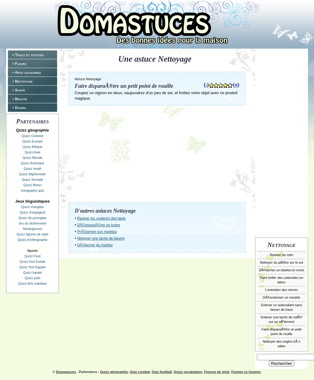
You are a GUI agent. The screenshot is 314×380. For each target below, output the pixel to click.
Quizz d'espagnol (32, 212)
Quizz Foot (32, 256)
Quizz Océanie (32, 136)
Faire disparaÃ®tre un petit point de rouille (281, 331)
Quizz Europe (32, 141)
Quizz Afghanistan (32, 174)
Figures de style (217, 372)
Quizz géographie (114, 372)
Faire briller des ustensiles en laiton (281, 280)
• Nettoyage (22, 81)
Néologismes (32, 229)
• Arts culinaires (26, 72)
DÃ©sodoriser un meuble (281, 297)
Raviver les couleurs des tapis (101, 218)
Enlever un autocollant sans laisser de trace (281, 307)
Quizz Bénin (32, 185)
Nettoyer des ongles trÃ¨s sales (281, 344)
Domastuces (66, 372)
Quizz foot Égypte (32, 267)
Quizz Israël (32, 168)
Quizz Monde (33, 157)
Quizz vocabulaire (188, 372)
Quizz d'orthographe (33, 239)
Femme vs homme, (246, 372)
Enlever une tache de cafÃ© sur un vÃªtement (281, 319)
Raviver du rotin (281, 255)
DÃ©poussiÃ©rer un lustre (98, 225)
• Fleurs (19, 63)
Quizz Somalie (32, 179)
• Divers (19, 107)
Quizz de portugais (32, 218)
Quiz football (162, 372)
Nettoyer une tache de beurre (101, 238)
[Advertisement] (281, 142)
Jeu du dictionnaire (32, 223)
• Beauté (19, 99)
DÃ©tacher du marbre (95, 245)
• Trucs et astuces (28, 55)
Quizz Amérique (32, 163)
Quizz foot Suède (32, 261)
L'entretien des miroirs (281, 290)
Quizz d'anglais (32, 207)
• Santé (18, 90)
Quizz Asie (32, 152)
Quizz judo (32, 278)
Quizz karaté (32, 272)
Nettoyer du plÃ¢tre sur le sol (281, 262)
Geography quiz (32, 190)
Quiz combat (140, 372)
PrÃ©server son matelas (97, 232)
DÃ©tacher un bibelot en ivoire (281, 270)
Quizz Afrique (32, 147)
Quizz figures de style (32, 234)
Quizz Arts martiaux (32, 283)
